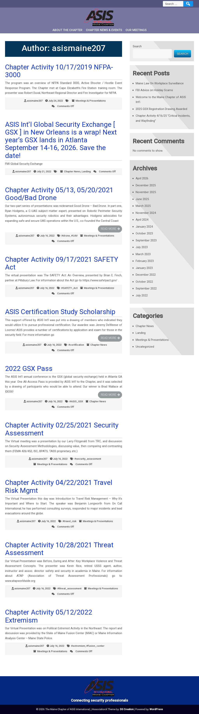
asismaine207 (35, 100)
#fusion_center (95, 645)
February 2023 (145, 261)
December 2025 (146, 185)
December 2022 (146, 274)
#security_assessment (87, 458)
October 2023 (144, 233)
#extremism (78, 645)
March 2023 (143, 254)
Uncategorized (145, 346)
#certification (76, 344)
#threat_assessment (69, 588)
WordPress (156, 709)
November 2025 (146, 192)
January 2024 (144, 226)
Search (137, 46)
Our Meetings (136, 30)
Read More (108, 229)
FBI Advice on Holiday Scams (154, 90)
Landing (86, 171)
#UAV (74, 235)
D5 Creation (127, 709)
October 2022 (144, 281)
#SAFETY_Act (69, 288)
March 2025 (143, 206)
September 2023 (146, 240)
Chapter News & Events (104, 30)
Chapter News (72, 171)
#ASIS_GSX (76, 401)
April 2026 (142, 178)
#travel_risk (69, 521)
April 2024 (142, 219)
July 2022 (142, 295)
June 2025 (142, 199)
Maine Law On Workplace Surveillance (160, 83)
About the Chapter (67, 30)
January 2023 (144, 268)
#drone (65, 235)
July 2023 (142, 247)
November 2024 (146, 213)
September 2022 (146, 288)
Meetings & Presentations (91, 100)
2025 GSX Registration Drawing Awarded (161, 109)
